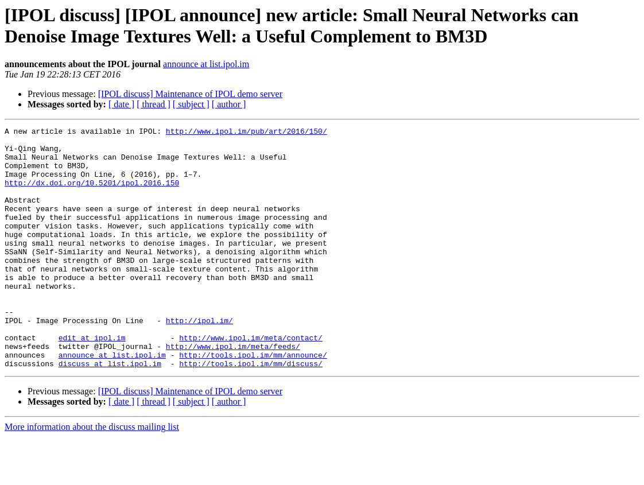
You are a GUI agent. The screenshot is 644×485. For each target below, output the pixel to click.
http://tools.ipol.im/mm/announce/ (253, 401)
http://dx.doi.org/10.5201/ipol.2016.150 (92, 194)
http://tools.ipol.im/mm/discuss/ (251, 411)
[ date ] (121, 104)
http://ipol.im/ (199, 360)
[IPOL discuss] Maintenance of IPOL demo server (190, 94)
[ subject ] (191, 104)
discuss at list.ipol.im (110, 411)
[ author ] (229, 104)
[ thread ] (153, 104)
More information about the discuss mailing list (92, 475)
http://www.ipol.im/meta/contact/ (251, 380)
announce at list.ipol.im (206, 64)
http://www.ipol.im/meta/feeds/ (233, 391)
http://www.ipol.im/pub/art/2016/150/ (246, 132)
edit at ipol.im (92, 380)
